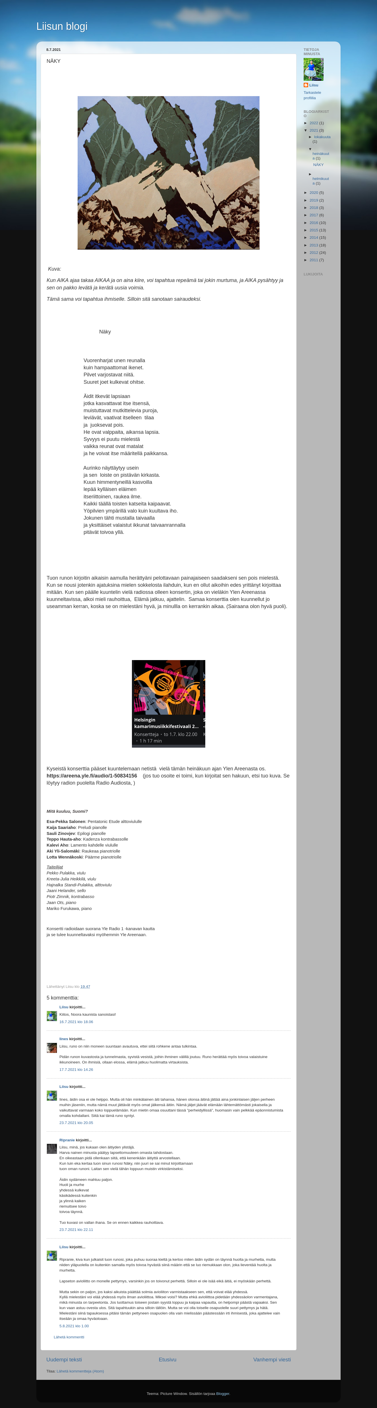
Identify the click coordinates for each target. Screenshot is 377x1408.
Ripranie (67, 1140)
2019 (314, 200)
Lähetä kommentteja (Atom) (80, 1371)
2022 (314, 123)
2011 (314, 260)
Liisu (64, 1007)
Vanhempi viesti (272, 1360)
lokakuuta (322, 137)
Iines (63, 1039)
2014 (314, 237)
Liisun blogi (62, 26)
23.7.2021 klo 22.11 (76, 1229)
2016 (314, 223)
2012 (314, 252)
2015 (314, 230)
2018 (314, 208)
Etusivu (168, 1360)
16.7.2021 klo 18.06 (76, 1022)
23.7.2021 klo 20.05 (76, 1123)
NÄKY (318, 165)
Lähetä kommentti (69, 1337)
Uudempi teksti (64, 1360)
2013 (314, 245)
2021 (314, 130)
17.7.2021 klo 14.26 (76, 1069)
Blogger (222, 1394)
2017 (314, 215)
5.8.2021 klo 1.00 (74, 1326)
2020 (314, 192)
